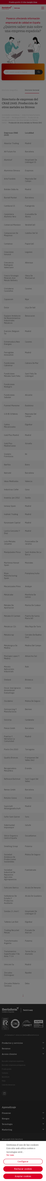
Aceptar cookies (23, 1176)
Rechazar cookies (23, 1168)
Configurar (23, 1161)
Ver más (10, 1155)
